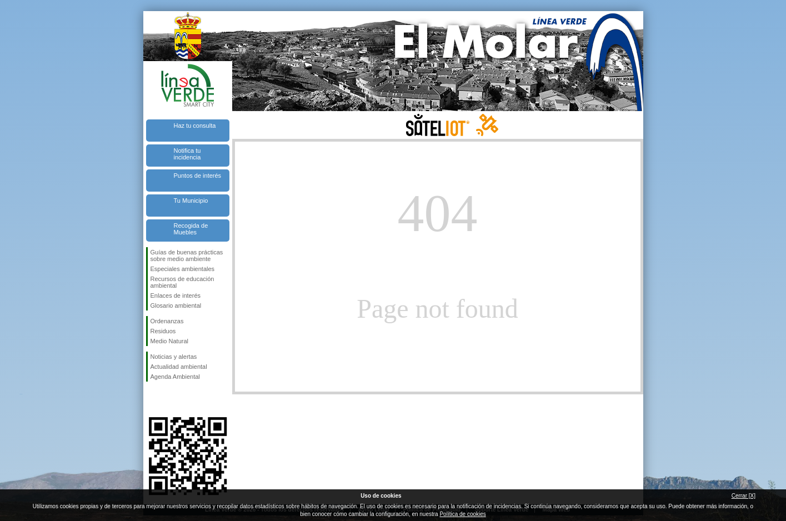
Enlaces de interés (176, 295)
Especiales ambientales (183, 268)
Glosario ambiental (176, 305)
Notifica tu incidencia (187, 154)
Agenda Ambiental (175, 376)
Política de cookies (462, 514)
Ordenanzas (167, 321)
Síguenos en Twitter (171, 399)
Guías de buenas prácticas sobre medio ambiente (187, 255)
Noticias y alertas (174, 356)
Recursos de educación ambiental (182, 282)
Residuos (163, 331)
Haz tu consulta (195, 125)
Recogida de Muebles (191, 229)
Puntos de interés (198, 175)
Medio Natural (169, 341)
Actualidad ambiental (179, 366)
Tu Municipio (191, 200)
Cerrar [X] (743, 496)
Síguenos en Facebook (152, 399)
